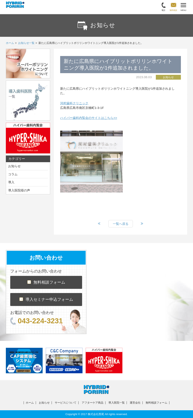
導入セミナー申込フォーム (46, 299)
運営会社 (135, 402)
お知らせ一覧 (26, 43)
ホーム (30, 402)
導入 (11, 182)
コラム (13, 174)
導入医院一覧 (116, 402)
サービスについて (65, 402)
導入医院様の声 (19, 190)
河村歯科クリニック (74, 103)
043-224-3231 (36, 321)
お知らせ (14, 166)
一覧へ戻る (120, 224)
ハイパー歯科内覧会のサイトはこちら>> (88, 118)
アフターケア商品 (92, 402)
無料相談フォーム (46, 282)
